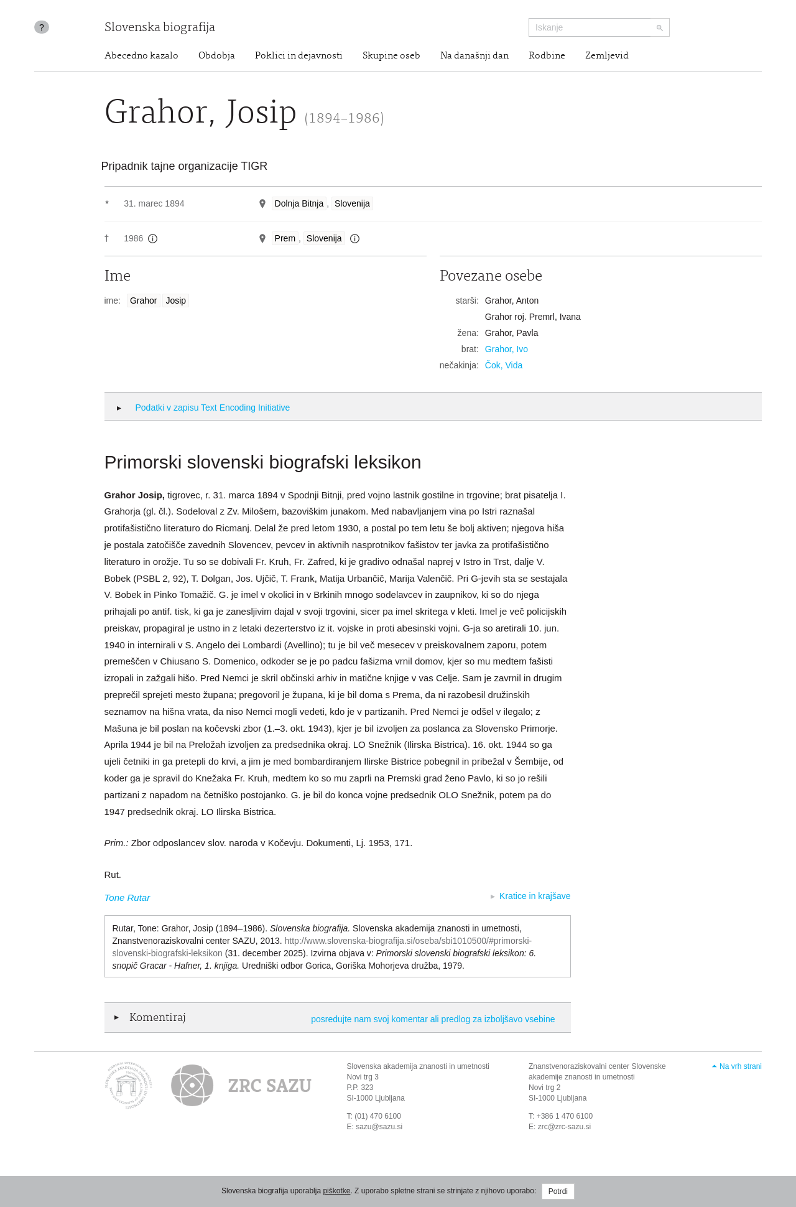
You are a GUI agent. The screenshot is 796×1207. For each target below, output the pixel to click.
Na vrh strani (741, 1066)
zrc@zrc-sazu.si (564, 1126)
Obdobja (216, 56)
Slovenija (352, 203)
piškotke (336, 1190)
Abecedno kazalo (141, 56)
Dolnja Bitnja (299, 203)
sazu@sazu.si (379, 1126)
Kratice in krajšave (534, 896)
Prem (285, 238)
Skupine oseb (391, 56)
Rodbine (547, 56)
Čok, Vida (503, 365)
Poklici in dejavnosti (299, 56)
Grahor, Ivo (506, 349)
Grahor (143, 300)
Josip (175, 300)
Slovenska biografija (159, 28)
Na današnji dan (474, 56)
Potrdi (558, 1191)
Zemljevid (607, 56)
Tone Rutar (127, 897)
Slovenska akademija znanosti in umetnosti (418, 1066)
